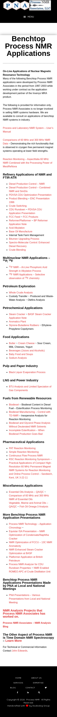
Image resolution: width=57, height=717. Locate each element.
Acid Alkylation (17, 228)
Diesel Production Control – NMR (27, 184)
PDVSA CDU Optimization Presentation (30, 195)
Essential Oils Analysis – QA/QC (26, 492)
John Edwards (19, 650)
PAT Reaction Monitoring (22, 448)
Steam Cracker (17, 314)
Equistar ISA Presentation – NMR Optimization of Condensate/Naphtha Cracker (29, 535)
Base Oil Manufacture (20, 231)
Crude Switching (18, 206)
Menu (31, 16)
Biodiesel (14, 404)
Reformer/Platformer (20, 220)
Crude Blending (17, 250)
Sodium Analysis (18, 358)
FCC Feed (14, 217)
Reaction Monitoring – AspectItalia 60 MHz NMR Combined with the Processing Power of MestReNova (27, 163)
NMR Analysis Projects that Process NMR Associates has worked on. (24, 613)
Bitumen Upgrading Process (24, 239)
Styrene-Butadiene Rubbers (24, 325)
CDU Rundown (17, 209)
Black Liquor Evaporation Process (27, 372)
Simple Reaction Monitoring (24, 452)
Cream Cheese (26, 343)
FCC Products (30, 217)
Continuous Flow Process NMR (26, 455)
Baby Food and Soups (21, 354)
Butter (12, 343)
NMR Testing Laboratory (28, 5)
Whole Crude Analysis (21, 292)
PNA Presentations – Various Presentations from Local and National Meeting (29, 599)
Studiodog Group (41, 705)
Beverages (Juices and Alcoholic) (27, 350)
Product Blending (18, 198)
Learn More (13, 640)
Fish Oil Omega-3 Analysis (34, 506)
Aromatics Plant (17, 321)
